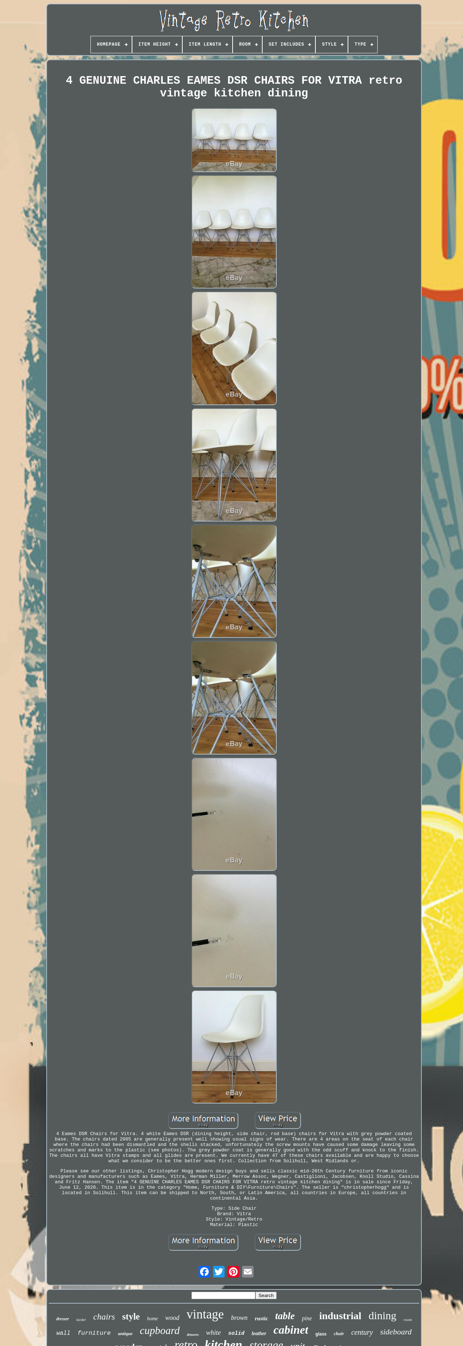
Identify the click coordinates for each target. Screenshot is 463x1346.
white (213, 1332)
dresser (62, 1318)
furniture (94, 1333)
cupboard (160, 1330)
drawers (193, 1335)
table (285, 1315)
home (152, 1318)
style (131, 1316)
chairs (104, 1316)
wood (172, 1317)
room (408, 1319)
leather (259, 1333)
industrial (340, 1315)
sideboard (396, 1331)
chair (339, 1333)
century (362, 1332)
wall (63, 1333)
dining (382, 1315)
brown (239, 1317)
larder (81, 1319)
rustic (261, 1318)
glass (321, 1334)
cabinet (290, 1329)
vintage (205, 1314)
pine (307, 1318)
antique (125, 1333)
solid (236, 1333)
